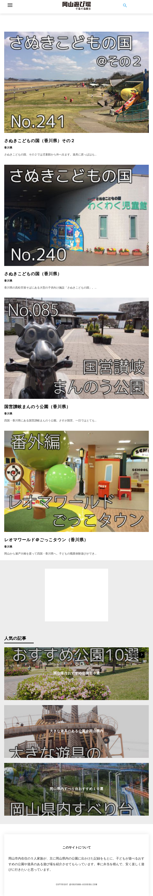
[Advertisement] (76, 18)
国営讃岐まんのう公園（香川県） (37, 406)
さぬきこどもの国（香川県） (33, 273)
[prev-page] (134, 655)
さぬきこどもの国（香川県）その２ (39, 140)
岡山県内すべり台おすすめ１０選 (76, 788)
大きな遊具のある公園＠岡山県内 (76, 730)
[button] (125, 6)
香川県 (8, 147)
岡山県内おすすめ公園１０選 (76, 672)
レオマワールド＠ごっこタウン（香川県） (46, 539)
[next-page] (141, 655)
